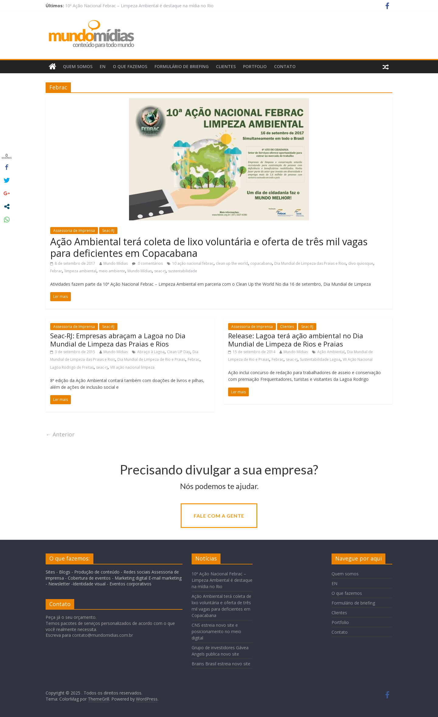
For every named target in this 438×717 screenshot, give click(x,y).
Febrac (56, 271)
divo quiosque (360, 263)
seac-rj (160, 271)
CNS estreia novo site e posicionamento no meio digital (216, 631)
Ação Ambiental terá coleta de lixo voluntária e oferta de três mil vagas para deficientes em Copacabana (208, 247)
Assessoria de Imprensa (74, 230)
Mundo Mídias (115, 263)
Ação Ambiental (331, 351)
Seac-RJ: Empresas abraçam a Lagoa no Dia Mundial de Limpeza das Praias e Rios (118, 339)
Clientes (226, 66)
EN (103, 66)
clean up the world (232, 263)
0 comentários (147, 263)
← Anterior (60, 434)
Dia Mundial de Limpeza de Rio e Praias (151, 359)
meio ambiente (112, 271)
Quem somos (77, 66)
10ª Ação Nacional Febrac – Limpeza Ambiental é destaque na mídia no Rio (139, 6)
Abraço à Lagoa (151, 351)
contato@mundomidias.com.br (102, 635)
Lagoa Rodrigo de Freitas (72, 367)
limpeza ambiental (80, 271)
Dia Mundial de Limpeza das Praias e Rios (310, 263)
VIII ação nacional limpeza (132, 367)
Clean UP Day (178, 351)
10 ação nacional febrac (193, 263)
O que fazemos (130, 66)
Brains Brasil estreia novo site (221, 664)
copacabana (261, 263)
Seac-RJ (108, 230)
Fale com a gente (219, 516)
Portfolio (255, 66)
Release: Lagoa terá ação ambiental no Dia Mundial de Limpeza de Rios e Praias (295, 339)
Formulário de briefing (182, 66)
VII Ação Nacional (358, 359)
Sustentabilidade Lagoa (320, 359)
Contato (285, 66)
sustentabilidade (182, 271)
